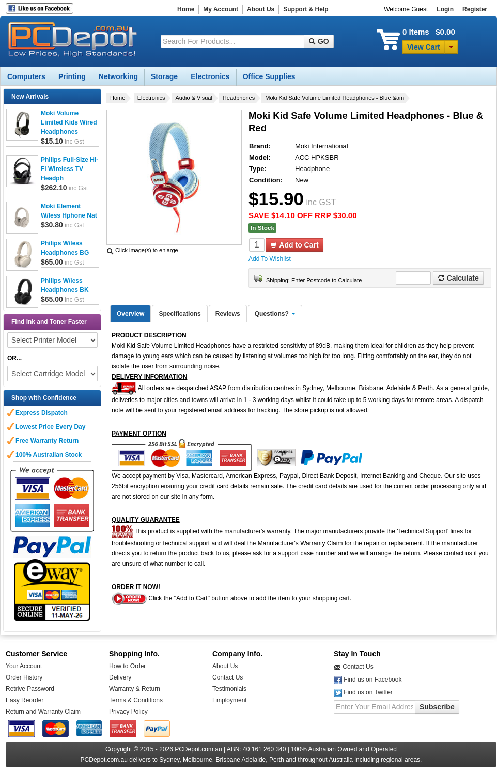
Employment (229, 700)
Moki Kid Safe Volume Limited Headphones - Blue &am (334, 98)
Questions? (275, 313)
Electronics (151, 98)
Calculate (458, 278)
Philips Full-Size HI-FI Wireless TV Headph (69, 169)
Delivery (120, 677)
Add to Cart (294, 245)
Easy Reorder (24, 700)
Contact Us (227, 677)
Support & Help (305, 9)
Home (185, 9)
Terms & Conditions (136, 700)
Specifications (179, 313)
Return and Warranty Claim (43, 711)
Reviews (227, 313)
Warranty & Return (134, 688)
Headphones (239, 98)
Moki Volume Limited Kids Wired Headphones (69, 122)
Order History (24, 677)
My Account (220, 9)
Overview (130, 313)
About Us (260, 9)
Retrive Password (30, 688)
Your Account (24, 666)
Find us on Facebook (372, 679)
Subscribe (437, 707)
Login (445, 9)
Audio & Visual (193, 98)
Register (474, 9)
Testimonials (229, 688)
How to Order (127, 666)
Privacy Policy (128, 711)
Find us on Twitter (368, 692)
